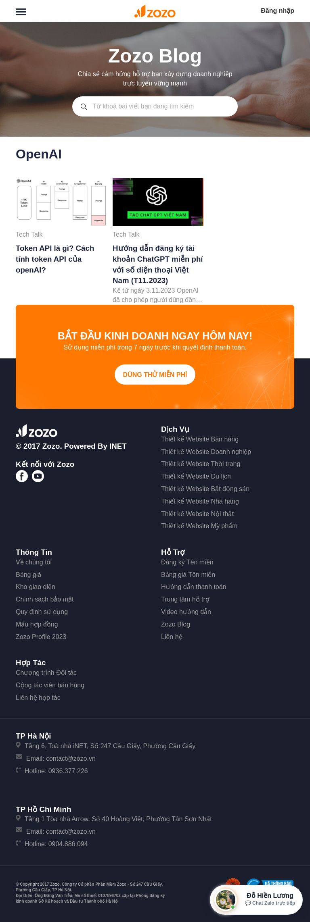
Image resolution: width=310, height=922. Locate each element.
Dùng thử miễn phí (155, 374)
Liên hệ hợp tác (38, 697)
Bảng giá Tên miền (188, 574)
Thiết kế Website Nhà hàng (200, 501)
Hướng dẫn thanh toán (193, 586)
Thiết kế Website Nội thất (197, 513)
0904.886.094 (68, 844)
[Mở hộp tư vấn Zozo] (256, 900)
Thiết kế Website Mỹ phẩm (199, 525)
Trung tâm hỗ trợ (185, 599)
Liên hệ (171, 636)
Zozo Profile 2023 (41, 636)
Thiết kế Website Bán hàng (200, 439)
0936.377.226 (68, 771)
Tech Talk (29, 234)
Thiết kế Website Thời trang (200, 463)
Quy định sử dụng (42, 611)
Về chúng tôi (34, 562)
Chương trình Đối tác (46, 672)
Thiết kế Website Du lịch (196, 476)
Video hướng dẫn (186, 611)
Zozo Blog (175, 624)
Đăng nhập (277, 10)
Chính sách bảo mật (44, 599)
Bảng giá (28, 574)
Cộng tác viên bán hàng (50, 685)
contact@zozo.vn (71, 758)
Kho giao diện (35, 586)
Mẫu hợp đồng (37, 624)
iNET (118, 446)
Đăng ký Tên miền (187, 562)
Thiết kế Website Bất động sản (205, 488)
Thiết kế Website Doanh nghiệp (206, 451)
